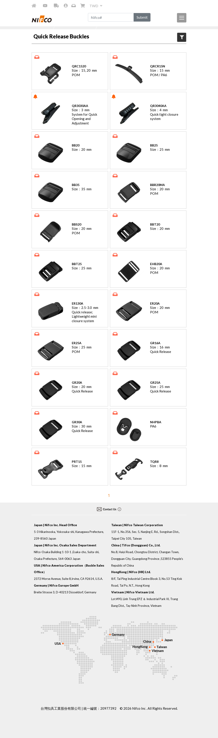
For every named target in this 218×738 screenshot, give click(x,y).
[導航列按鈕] (181, 17)
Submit (142, 17)
